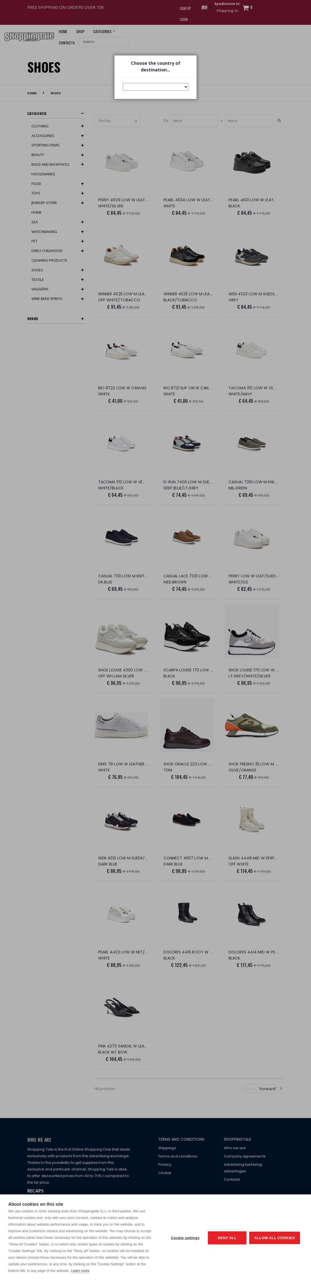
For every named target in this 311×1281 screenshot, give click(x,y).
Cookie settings (185, 1238)
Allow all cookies (274, 1238)
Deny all (227, 1238)
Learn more (80, 1271)
